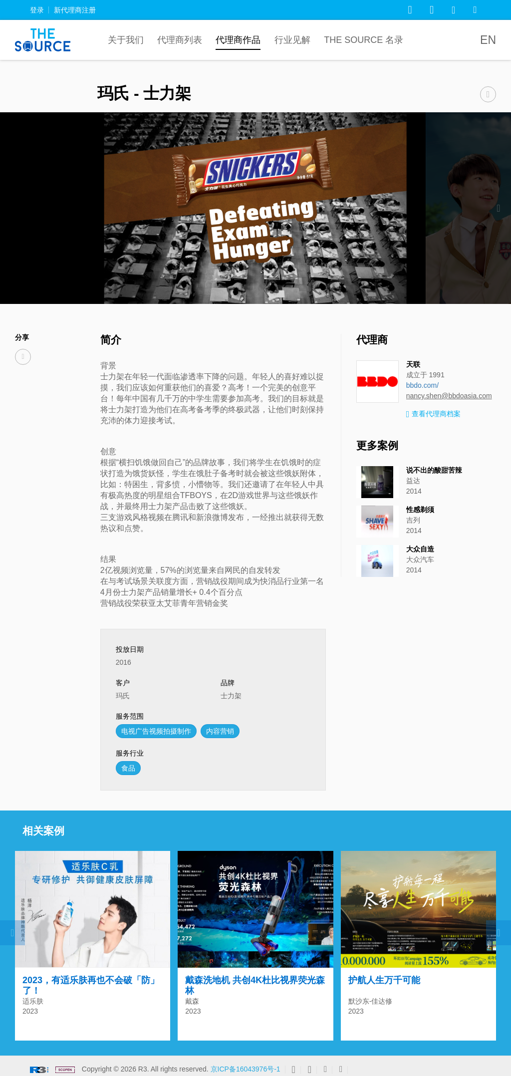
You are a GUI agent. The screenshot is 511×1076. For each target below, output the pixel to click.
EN (488, 39)
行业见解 (292, 40)
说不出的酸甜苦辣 (434, 470)
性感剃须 (420, 510)
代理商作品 (238, 40)
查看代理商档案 (433, 414)
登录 (37, 10)
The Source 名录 (363, 40)
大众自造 (420, 549)
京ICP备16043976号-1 (245, 1065)
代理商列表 (179, 40)
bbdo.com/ (422, 385)
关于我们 (126, 40)
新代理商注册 (75, 10)
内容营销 (220, 731)
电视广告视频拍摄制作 (156, 731)
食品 (128, 768)
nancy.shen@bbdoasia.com (449, 396)
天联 (413, 364)
